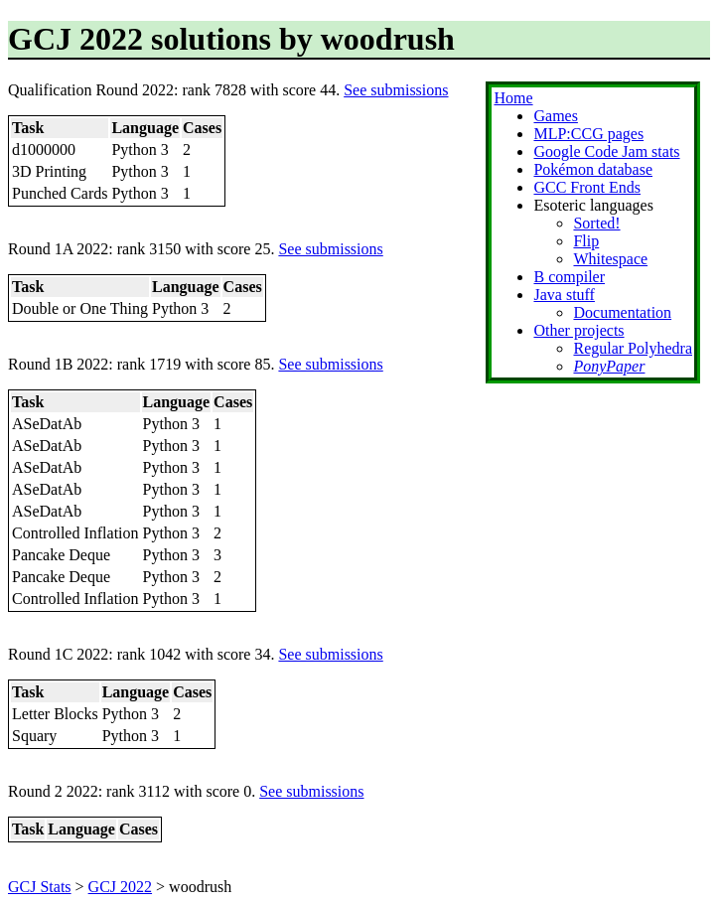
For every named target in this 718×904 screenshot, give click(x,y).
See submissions (396, 89)
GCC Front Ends (587, 187)
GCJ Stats (40, 886)
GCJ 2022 (120, 886)
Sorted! (596, 223)
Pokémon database (592, 169)
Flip (586, 240)
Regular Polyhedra (632, 348)
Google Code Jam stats (606, 151)
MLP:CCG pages (588, 133)
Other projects (578, 330)
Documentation (622, 312)
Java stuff (563, 294)
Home (513, 97)
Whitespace (610, 258)
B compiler (569, 276)
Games (555, 115)
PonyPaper (609, 366)
